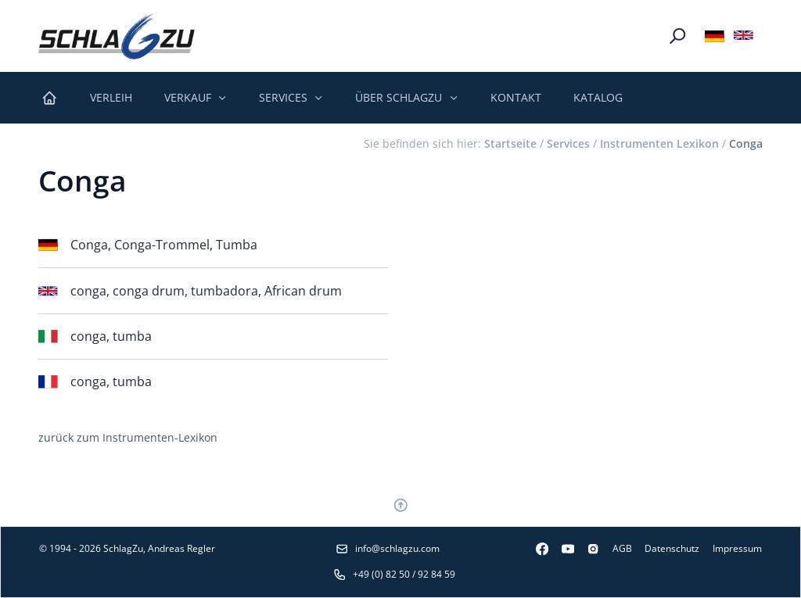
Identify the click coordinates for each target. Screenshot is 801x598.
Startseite (510, 143)
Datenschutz (672, 548)
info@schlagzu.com (388, 548)
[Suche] (677, 36)
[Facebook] (535, 548)
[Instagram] (587, 548)
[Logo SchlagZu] (116, 36)
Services (568, 143)
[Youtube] (561, 548)
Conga (746, 143)
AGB (622, 548)
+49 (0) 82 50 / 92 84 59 (394, 574)
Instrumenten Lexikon (659, 143)
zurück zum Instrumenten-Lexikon (127, 437)
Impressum (737, 548)
